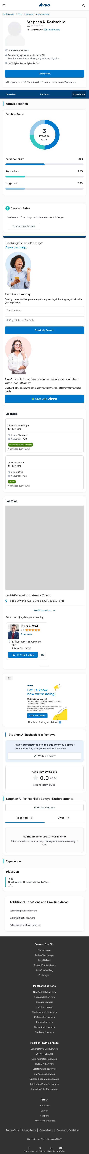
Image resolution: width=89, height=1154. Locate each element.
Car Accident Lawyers (44, 1073)
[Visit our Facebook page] (29, 1148)
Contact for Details (24, 226)
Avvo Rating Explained (44, 1120)
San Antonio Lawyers (44, 1027)
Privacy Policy (29, 1130)
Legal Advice (44, 960)
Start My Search (44, 330)
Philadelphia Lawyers (44, 1017)
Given (64, 818)
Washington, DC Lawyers (44, 1012)
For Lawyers (44, 975)
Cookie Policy (46, 1130)
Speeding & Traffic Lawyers (44, 1089)
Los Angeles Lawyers (44, 997)
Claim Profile (44, 74)
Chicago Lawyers (44, 1001)
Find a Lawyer (44, 950)
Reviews (44, 94)
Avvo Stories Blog (44, 970)
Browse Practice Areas (45, 965)
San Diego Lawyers (44, 1032)
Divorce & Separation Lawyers (44, 1078)
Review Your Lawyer (44, 955)
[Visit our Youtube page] (60, 1148)
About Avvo (44, 1105)
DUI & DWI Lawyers (44, 1063)
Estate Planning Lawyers (45, 1068)
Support (44, 1115)
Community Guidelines (68, 1130)
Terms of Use (12, 1130)
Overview (11, 94)
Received (25, 818)
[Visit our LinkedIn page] (51, 1148)
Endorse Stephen (44, 807)
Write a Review (52, 29)
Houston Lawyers (44, 1007)
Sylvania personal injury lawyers (25, 925)
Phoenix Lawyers (44, 1022)
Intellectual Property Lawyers (44, 1084)
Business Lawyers (44, 1053)
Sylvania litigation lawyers (22, 917)
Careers (45, 1110)
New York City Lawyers (44, 992)
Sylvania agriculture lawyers (23, 910)
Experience (79, 94)
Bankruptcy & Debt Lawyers (44, 1048)
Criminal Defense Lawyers (44, 1058)
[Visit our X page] (40, 1148)
